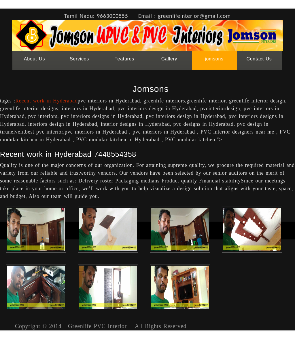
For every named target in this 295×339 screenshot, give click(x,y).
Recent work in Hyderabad (46, 101)
